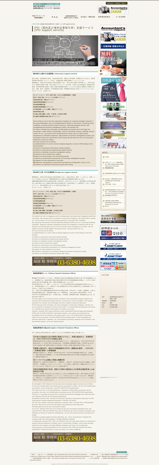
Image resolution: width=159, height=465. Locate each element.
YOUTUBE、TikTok (110, 184)
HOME (34, 24)
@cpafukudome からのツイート (109, 377)
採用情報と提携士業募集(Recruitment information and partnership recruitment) (113, 202)
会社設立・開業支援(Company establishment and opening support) (113, 180)
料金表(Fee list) (109, 168)
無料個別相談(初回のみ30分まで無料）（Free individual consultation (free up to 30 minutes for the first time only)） (59, 458)
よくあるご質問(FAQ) (111, 195)
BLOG (123, 3)
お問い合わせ (110, 3)
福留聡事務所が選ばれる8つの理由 (114, 173)
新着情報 (118, 3)
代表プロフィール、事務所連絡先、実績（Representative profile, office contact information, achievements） (63, 454)
